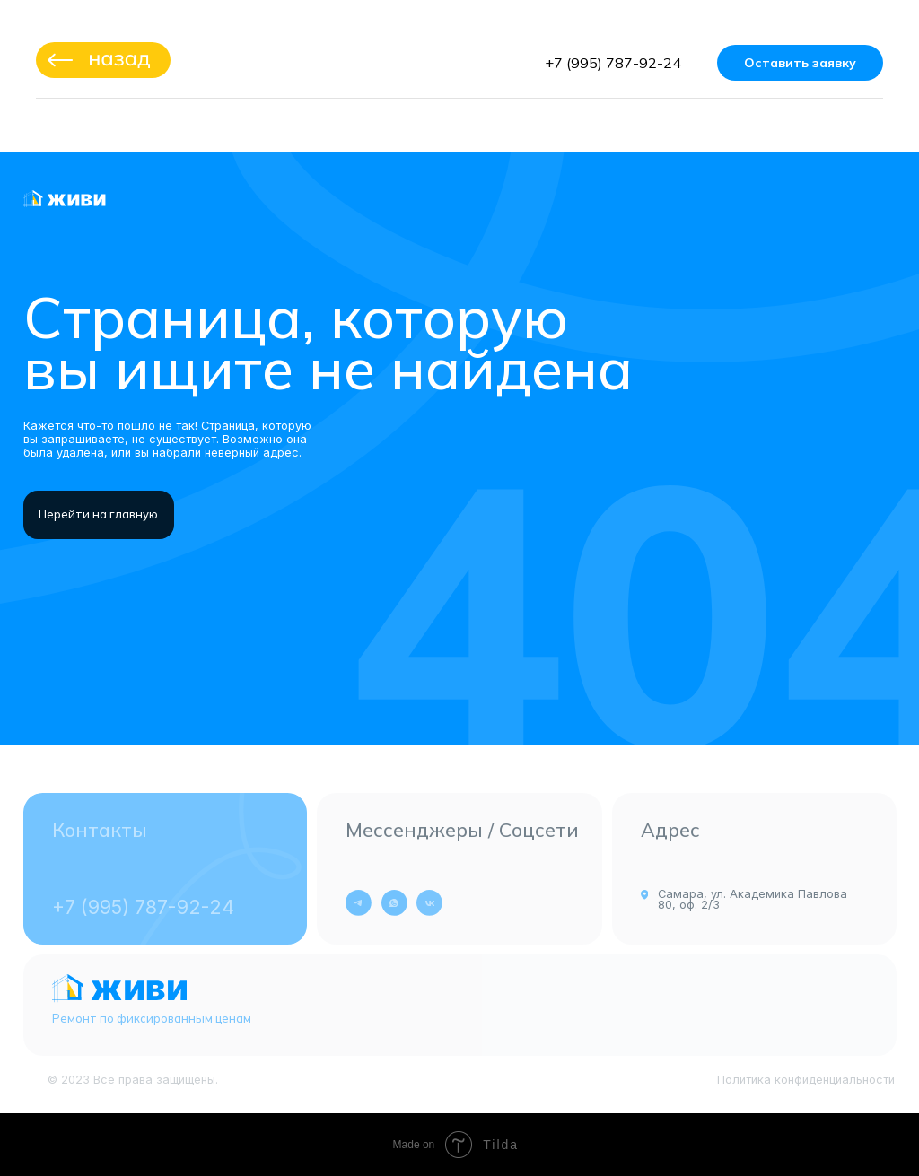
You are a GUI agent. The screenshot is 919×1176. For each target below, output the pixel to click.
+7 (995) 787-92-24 (613, 63)
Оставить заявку (800, 63)
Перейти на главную (98, 514)
